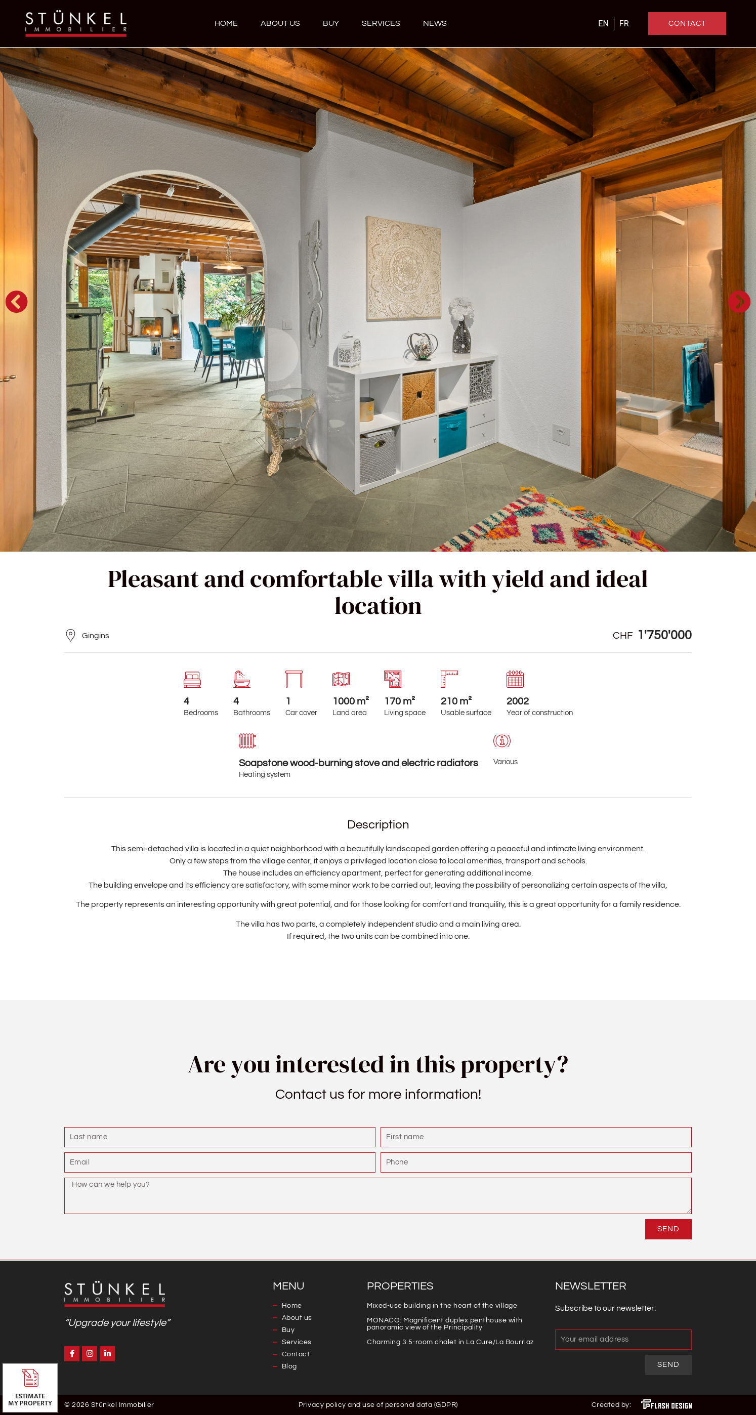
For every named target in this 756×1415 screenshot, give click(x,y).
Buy (331, 23)
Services (381, 23)
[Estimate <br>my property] (30, 1378)
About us (280, 23)
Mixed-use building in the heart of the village (442, 1305)
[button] (16, 301)
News (435, 23)
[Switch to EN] (603, 24)
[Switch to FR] (624, 24)
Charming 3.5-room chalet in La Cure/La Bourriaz (450, 1342)
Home (226, 23)
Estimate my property (30, 1399)
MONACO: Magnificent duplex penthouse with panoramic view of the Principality (445, 1324)
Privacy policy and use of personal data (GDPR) (378, 1404)
